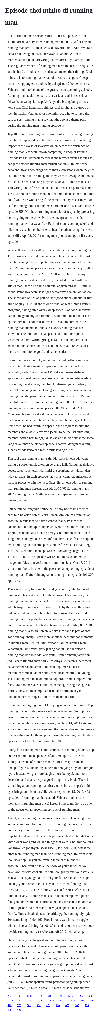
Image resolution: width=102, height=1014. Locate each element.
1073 (31, 1000)
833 (82, 1000)
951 (21, 1000)
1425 (10, 1000)
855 (67, 1005)
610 (49, 995)
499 (10, 1005)
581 (29, 1005)
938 (91, 995)
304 (39, 1005)
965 (81, 995)
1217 (70, 995)
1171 (59, 995)
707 (19, 1010)
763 (62, 1000)
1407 (42, 1000)
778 (19, 1005)
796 (19, 995)
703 (10, 995)
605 (77, 1005)
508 (10, 1010)
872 (40, 995)
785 (87, 1005)
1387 (29, 995)
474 (48, 1005)
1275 (72, 1000)
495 (92, 1000)
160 (58, 1005)
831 (52, 1000)
